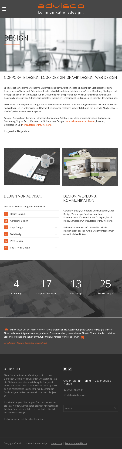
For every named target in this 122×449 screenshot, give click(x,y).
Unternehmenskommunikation (80, 121)
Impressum (56, 443)
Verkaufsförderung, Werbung (36, 124)
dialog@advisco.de (76, 395)
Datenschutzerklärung (76, 443)
